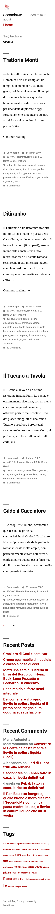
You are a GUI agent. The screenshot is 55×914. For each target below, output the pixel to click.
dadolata (7, 327)
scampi (35, 607)
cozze (17, 599)
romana (7, 339)
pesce (6, 335)
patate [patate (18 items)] (31, 867)
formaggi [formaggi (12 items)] (44, 855)
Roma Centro (10, 161)
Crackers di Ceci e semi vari (25, 654)
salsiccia (16, 177)
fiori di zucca (28, 169)
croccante (34, 323)
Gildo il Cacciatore (24, 511)
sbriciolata (20, 478)
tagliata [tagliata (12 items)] (47, 879)
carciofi (18, 318)
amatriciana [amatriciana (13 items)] (12, 844)
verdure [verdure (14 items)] (11, 886)
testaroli (27, 339)
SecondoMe (12, 15)
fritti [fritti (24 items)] (5, 860)
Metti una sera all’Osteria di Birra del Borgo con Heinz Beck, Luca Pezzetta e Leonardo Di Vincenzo (25, 676)
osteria (44, 331)
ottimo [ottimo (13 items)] (24, 867)
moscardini (34, 331)
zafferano (8, 343)
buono (10, 318)
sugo (37, 177)
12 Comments (14, 347)
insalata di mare (24, 603)
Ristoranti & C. (34, 156)
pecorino (36, 173)
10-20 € (11, 591)
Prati (35, 474)
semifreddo (28, 177)
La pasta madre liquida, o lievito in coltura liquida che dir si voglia (26, 808)
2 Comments (13, 482)
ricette (42, 474)
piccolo (7, 177)
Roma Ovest (12, 595)
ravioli (43, 603)
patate (27, 173)
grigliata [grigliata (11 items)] (25, 861)
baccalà (22, 165)
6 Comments (13, 185)
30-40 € (11, 156)
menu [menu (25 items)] (17, 866)
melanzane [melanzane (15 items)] (8, 867)
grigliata (41, 327)
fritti (12, 603)
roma (42, 335)
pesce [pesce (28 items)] (39, 866)
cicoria (41, 165)
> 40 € (10, 462)
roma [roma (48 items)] (24, 879)
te (4, 181)
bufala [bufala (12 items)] (37, 844)
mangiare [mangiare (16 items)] (33, 861)
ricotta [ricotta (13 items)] (32, 873)
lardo (5, 331)
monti (12, 173)
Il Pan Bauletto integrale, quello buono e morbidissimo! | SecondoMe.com (27, 798)
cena (9, 470)
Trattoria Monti (20, 60)
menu (12, 474)
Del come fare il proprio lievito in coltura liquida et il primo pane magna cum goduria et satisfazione (25, 705)
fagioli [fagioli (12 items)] (24, 855)
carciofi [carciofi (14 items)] (16, 849)
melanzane (21, 331)
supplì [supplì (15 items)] (41, 879)
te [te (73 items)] (5, 885)
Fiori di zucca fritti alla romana (26, 765)
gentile (40, 169)
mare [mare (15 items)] (41, 861)
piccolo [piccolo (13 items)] (46, 867)
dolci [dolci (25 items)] (18, 855)
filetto (22, 327)
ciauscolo (32, 165)
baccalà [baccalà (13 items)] (26, 844)
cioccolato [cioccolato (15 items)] (45, 849)
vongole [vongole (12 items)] (18, 887)
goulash (43, 470)
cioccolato (8, 169)
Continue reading (16, 137)
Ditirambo (14, 214)
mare (6, 173)
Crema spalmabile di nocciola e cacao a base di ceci (27, 661)
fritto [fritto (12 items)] (11, 861)
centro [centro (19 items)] (36, 849)
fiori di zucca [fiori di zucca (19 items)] (34, 855)
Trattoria (22, 161)
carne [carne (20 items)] (24, 849)
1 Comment (13, 616)
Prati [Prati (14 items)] (14, 873)
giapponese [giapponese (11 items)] (18, 861)
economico (34, 599)
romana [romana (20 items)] (33, 879)
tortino (9, 181)
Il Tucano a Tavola (24, 376)
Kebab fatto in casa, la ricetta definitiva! (27, 775)
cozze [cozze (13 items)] (5, 855)
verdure (34, 478)
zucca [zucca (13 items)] (24, 887)
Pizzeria (20, 591)
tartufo (44, 177)
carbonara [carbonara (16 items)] (8, 849)
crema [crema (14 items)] (11, 855)
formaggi (31, 327)
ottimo (20, 173)
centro (26, 318)
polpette (23, 335)
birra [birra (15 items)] (33, 843)
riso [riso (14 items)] (37, 873)
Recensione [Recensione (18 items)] (23, 872)
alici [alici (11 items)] (4, 844)
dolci (15, 327)
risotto (11, 607)
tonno (36, 339)
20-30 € (11, 310)
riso (5, 607)
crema (18, 169)
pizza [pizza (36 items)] (7, 872)
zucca (17, 181)
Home (8, 25)
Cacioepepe (13, 152)
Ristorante (21, 156)
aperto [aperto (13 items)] (20, 844)
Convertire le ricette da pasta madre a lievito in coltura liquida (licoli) (27, 750)
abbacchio (12, 165)
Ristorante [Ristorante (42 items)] (11, 879)
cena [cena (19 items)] (30, 849)
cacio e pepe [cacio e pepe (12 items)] (45, 844)
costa (18, 323)
